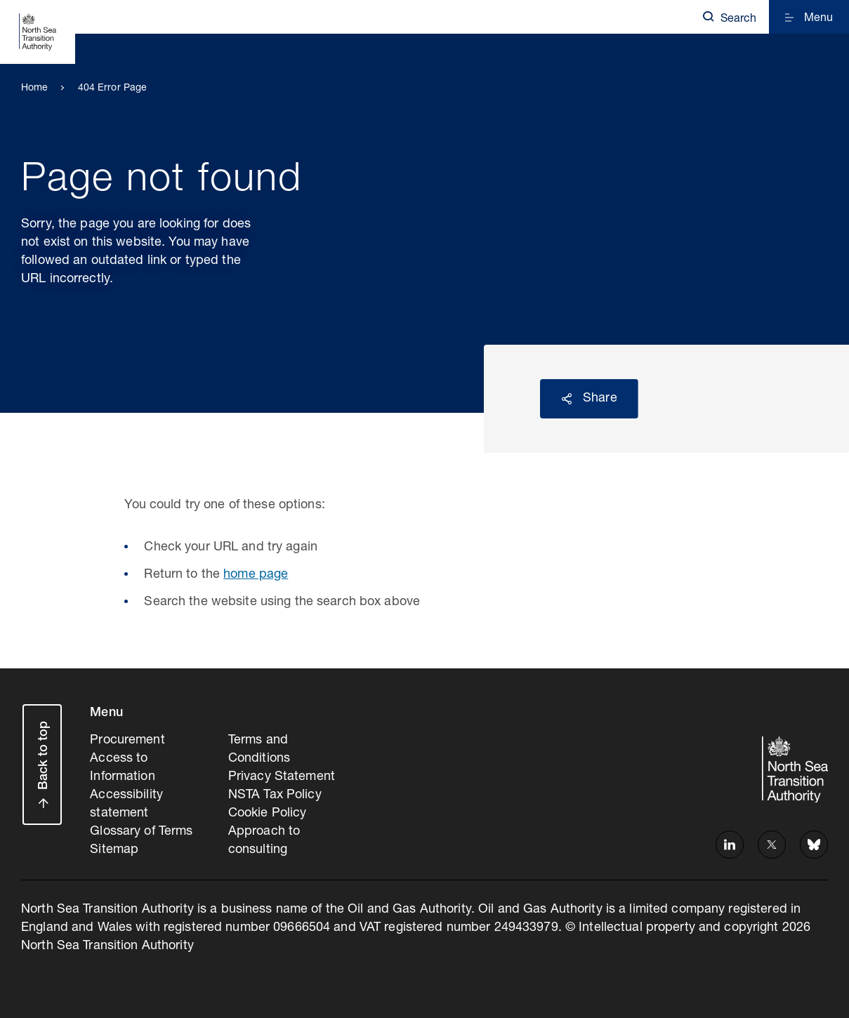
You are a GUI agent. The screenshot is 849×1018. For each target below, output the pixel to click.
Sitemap (114, 850)
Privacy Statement (281, 777)
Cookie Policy (267, 813)
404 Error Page (112, 88)
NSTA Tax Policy (275, 795)
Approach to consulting (264, 841)
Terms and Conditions (259, 749)
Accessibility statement (126, 804)
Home (34, 88)
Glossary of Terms (141, 832)
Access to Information (122, 768)
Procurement (127, 740)
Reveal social (566, 399)
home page (255, 575)
